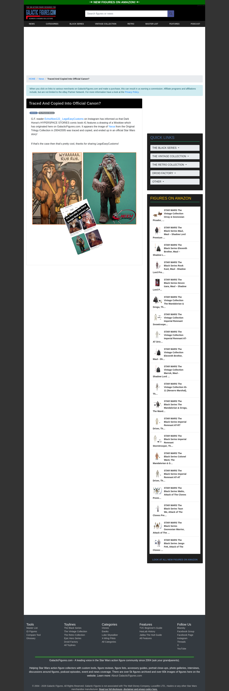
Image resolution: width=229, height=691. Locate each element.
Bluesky (181, 628)
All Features (145, 638)
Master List (32, 628)
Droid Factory (71, 642)
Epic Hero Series (72, 638)
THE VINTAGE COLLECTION (169, 156)
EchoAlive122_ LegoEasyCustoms (64, 119)
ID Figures (31, 631)
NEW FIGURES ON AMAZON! (115, 2)
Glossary (30, 638)
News (41, 79)
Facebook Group (185, 631)
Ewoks (105, 631)
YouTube (181, 648)
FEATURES (174, 24)
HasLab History (147, 631)
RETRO (131, 24)
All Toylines (70, 645)
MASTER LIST (151, 24)
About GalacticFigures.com (126, 675)
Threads (181, 642)
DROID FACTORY (163, 173)
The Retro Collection (74, 635)
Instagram (182, 638)
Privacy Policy (132, 92)
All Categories (109, 642)
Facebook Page (185, 635)
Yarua (111, 126)
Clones (105, 628)
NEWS (32, 24)
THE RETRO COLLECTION (168, 164)
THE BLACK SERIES (164, 148)
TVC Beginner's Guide (150, 628)
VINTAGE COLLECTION (105, 24)
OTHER (157, 181)
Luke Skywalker (110, 635)
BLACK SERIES (77, 24)
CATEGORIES (52, 24)
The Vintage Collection (75, 631)
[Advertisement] (114, 50)
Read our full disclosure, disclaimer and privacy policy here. (128, 689)
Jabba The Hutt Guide (150, 635)
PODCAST (195, 24)
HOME (32, 79)
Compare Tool (33, 635)
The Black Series (72, 628)
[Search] (170, 13)
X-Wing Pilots (108, 638)
